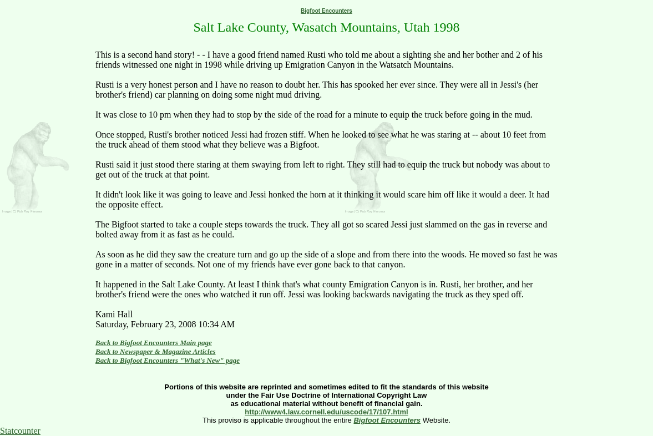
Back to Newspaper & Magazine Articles (155, 351)
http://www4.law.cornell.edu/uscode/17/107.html (326, 412)
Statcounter (20, 430)
